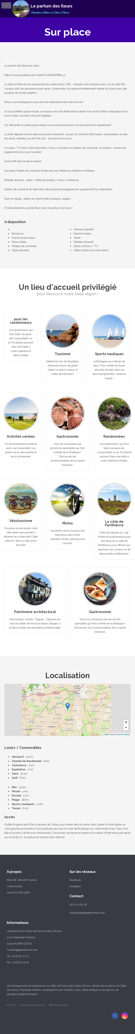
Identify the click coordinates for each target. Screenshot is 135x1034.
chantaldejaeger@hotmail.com (87, 912)
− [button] (126, 727)
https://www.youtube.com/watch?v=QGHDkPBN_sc (34, 74)
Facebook (75, 879)
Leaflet (105, 734)
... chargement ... (95, 710)
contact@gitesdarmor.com (22, 949)
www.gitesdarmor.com (32, 1005)
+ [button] (126, 722)
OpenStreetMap (123, 734)
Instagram (75, 886)
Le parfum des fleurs (51, 6)
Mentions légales (58, 1005)
